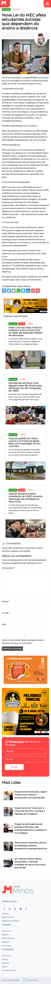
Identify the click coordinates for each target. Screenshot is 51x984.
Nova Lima (6, 931)
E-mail (5, 613)
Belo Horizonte (8, 938)
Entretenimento (9, 970)
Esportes (5, 963)
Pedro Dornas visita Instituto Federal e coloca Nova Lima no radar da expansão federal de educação (25, 331)
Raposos (5, 942)
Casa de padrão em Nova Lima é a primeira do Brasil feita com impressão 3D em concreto (24, 442)
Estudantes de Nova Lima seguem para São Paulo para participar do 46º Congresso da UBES (25, 387)
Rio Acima (6, 946)
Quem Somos (8, 917)
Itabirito (5, 935)
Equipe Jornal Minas (10, 921)
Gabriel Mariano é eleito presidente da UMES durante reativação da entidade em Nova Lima (25, 497)
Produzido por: (32, 980)
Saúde (4, 967)
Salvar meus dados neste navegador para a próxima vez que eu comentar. (23, 641)
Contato (5, 913)
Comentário (8, 568)
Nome (5, 601)
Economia (6, 956)
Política (5, 959)
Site (4, 624)
